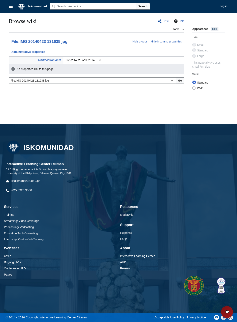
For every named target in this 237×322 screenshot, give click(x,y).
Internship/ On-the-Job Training (23, 239)
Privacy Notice (196, 317)
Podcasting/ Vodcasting (19, 227)
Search (142, 6)
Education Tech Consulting (21, 233)
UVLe (7, 256)
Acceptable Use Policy (169, 317)
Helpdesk (126, 232)
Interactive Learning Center (137, 256)
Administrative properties (28, 51)
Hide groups (140, 41)
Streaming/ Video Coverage (21, 221)
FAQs (123, 239)
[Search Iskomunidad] (93, 6)
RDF (166, 21)
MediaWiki (126, 214)
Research (126, 268)
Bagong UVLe (13, 262)
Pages (8, 274)
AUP (123, 262)
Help (178, 21)
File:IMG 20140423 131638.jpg (39, 41)
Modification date (49, 60)
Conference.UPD (15, 268)
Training (9, 214)
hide (214, 29)
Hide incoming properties (166, 41)
